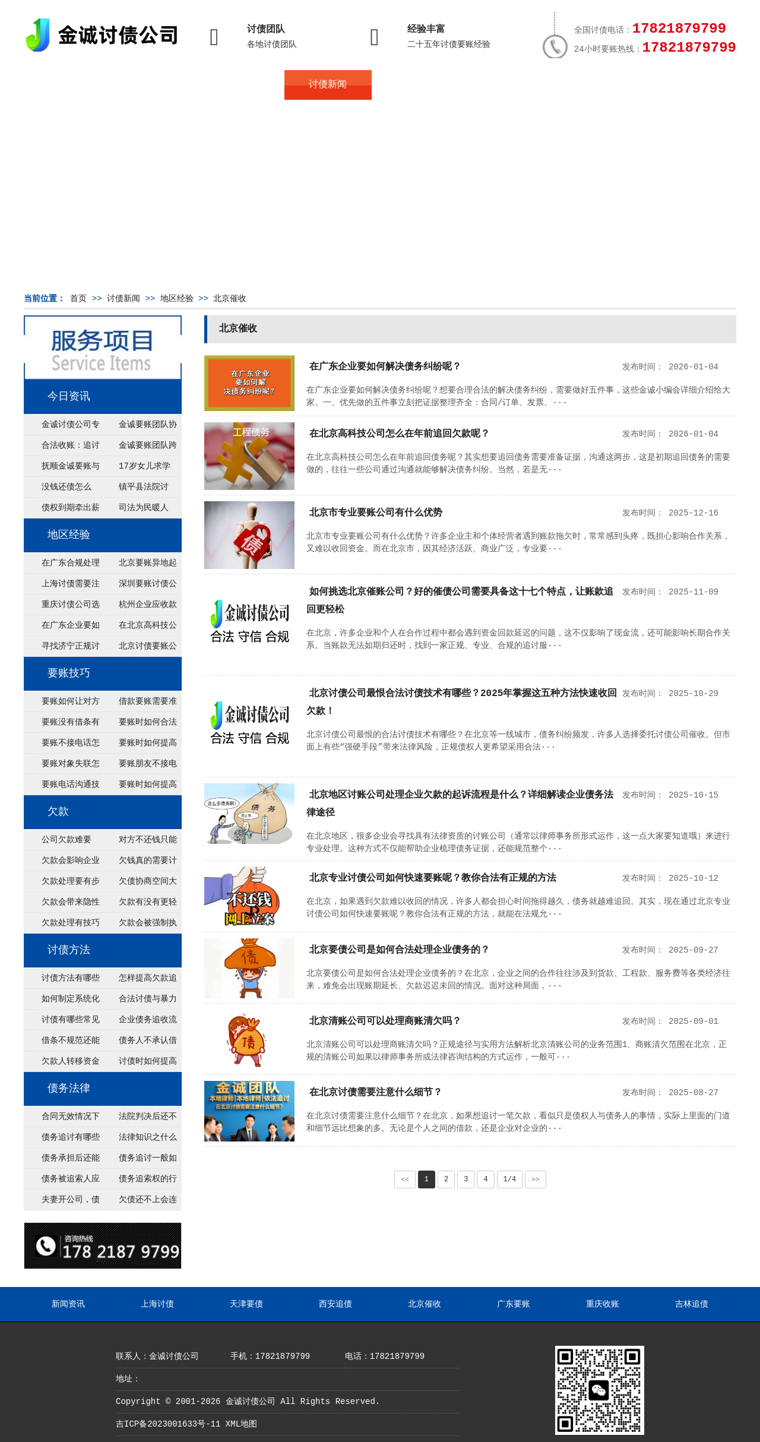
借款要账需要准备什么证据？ (139, 704)
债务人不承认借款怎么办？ (139, 1043)
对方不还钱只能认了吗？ (139, 842)
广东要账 (513, 1304)
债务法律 (69, 1089)
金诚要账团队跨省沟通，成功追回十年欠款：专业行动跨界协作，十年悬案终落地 (139, 448)
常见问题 (415, 85)
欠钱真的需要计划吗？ (139, 863)
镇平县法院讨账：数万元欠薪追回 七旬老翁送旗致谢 (138, 490)
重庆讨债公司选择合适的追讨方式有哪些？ (62, 607)
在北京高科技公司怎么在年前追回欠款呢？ (139, 628)
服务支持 (676, 85)
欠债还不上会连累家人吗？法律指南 (139, 1202)
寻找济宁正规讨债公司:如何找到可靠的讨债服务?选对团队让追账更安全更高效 (62, 649)
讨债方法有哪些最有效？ (62, 981)
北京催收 (229, 298)
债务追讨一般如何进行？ (139, 1161)
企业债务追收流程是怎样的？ (139, 1022)
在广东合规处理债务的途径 (62, 566)
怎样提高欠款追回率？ (139, 981)
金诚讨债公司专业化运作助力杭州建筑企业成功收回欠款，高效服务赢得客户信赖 (62, 427)
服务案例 (502, 85)
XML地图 (241, 1424)
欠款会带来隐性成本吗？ (62, 905)
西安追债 (335, 1304)
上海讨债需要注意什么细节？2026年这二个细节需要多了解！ (62, 586)
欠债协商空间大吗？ (139, 884)
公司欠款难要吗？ (57, 842)
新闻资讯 (68, 1304)
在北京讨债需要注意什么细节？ (375, 1092)
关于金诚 (154, 85)
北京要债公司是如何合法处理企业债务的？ (399, 950)
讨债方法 (69, 950)
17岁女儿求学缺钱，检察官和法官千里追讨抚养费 (138, 469)
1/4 (510, 1179)
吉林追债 (691, 1304)
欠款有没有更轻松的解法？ (139, 905)
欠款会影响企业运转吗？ (62, 863)
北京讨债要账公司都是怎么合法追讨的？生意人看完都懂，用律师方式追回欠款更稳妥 (139, 649)
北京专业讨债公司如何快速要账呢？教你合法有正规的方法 (432, 878)
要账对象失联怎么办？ (62, 766)
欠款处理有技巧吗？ (62, 926)
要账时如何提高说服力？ (139, 787)
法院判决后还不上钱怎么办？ (139, 1119)
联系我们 (589, 85)
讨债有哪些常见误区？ (62, 1022)
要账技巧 (69, 673)
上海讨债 (157, 1304)
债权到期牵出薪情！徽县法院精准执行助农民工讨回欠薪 (62, 510)
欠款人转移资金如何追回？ (62, 1064)
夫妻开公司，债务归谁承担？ (62, 1202)
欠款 (58, 812)
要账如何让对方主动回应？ (62, 704)
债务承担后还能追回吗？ (62, 1161)
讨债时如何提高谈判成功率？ (139, 1064)
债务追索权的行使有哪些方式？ (139, 1182)
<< (405, 1179)
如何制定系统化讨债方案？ (62, 1002)
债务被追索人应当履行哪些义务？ (62, 1182)
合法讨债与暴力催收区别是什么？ (139, 1002)
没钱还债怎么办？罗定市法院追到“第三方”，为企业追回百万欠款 (62, 490)
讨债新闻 (328, 85)
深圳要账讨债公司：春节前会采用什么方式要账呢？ (139, 586)
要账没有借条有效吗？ (62, 725)
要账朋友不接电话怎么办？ (139, 766)
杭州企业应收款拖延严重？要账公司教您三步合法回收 (139, 607)
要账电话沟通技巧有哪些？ (62, 787)
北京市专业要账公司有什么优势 (375, 513)
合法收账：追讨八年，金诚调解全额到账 (62, 448)
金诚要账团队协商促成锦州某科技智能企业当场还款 (139, 427)
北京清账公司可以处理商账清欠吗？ (385, 1021)
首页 (67, 85)
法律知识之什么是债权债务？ (139, 1140)
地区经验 (177, 298)
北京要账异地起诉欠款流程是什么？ (139, 566)
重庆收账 (602, 1304)
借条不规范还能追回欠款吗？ (62, 1043)
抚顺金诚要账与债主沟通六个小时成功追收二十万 (62, 469)
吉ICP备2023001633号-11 (168, 1424)
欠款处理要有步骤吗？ (62, 884)
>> (535, 1179)
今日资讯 (69, 397)
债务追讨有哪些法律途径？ (62, 1140)
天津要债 (246, 1304)
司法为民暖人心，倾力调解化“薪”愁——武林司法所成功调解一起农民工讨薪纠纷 (138, 510)
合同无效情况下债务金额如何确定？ (62, 1119)
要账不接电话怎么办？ (62, 746)
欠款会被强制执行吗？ (139, 926)
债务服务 (241, 85)
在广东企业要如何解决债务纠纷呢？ (62, 628)
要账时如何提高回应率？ (139, 746)
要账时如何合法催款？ (139, 725)
